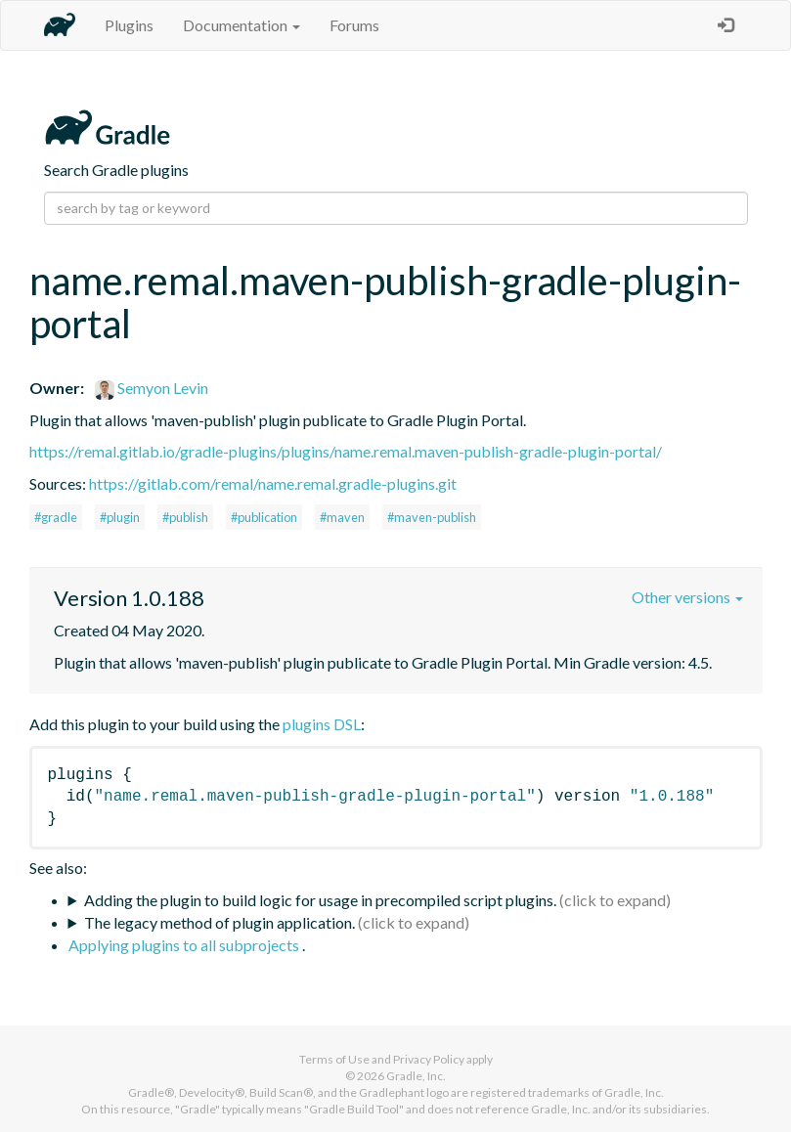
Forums (354, 25)
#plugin (120, 517)
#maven (342, 517)
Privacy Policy (428, 1059)
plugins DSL (322, 724)
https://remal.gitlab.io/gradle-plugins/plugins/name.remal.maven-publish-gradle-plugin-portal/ (345, 451)
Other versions (687, 597)
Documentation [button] (241, 25)
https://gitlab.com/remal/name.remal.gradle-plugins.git (273, 483)
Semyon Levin (151, 387)
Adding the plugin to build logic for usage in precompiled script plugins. (320, 900)
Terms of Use (334, 1059)
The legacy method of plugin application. (219, 922)
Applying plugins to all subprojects (185, 945)
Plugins (129, 25)
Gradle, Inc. (416, 1075)
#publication (264, 517)
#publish (185, 517)
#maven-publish (431, 517)
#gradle (55, 517)
